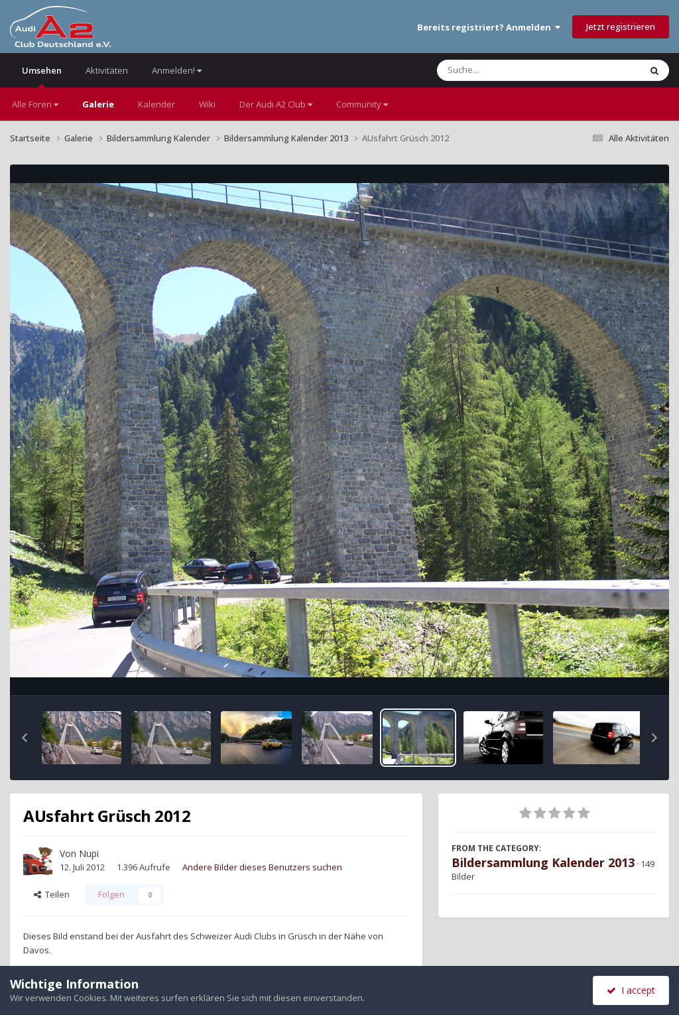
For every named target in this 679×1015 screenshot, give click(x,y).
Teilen (52, 894)
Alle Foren (35, 104)
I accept (631, 990)
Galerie (98, 104)
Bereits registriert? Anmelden (488, 27)
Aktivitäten (107, 70)
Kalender (156, 104)
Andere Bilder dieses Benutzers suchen (262, 867)
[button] (24, 737)
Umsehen (42, 76)
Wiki (207, 104)
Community (362, 104)
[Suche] (511, 70)
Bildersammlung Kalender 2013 (543, 862)
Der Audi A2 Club (275, 104)
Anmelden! (177, 70)
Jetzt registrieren (620, 27)
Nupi (89, 853)
